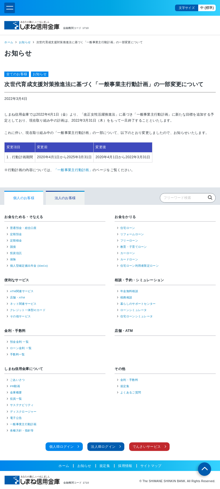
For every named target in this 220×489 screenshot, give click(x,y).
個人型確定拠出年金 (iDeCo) (29, 265)
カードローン (129, 259)
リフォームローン (132, 234)
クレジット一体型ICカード (28, 310)
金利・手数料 (14, 331)
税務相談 (126, 297)
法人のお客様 (65, 198)
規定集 (124, 386)
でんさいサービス (147, 447)
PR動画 (15, 386)
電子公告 (16, 417)
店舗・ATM (17, 297)
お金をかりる (125, 217)
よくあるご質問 (130, 392)
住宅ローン (127, 227)
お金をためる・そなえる (23, 217)
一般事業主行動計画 (23, 424)
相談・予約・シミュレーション (139, 280)
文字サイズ (187, 7)
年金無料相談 (129, 291)
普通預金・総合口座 (23, 227)
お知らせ (25, 42)
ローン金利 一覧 (21, 348)
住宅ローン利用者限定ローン (139, 265)
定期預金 (16, 234)
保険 (13, 259)
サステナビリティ (22, 405)
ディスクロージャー (23, 411)
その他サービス (20, 316)
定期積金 (16, 240)
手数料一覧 (17, 354)
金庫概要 (16, 392)
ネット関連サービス (23, 303)
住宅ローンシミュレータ (136, 316)
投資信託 (16, 253)
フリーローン (129, 240)
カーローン (127, 253)
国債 (13, 246)
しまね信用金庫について (23, 369)
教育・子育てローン (133, 246)
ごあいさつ (17, 379)
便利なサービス (16, 280)
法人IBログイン (103, 447)
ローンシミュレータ (133, 310)
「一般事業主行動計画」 (73, 170)
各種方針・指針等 (22, 430)
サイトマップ (151, 466)
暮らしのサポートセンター (138, 303)
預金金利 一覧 (19, 341)
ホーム (8, 42)
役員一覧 (16, 398)
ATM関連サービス (22, 291)
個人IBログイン (61, 447)
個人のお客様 (23, 198)
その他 (120, 369)
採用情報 (125, 466)
